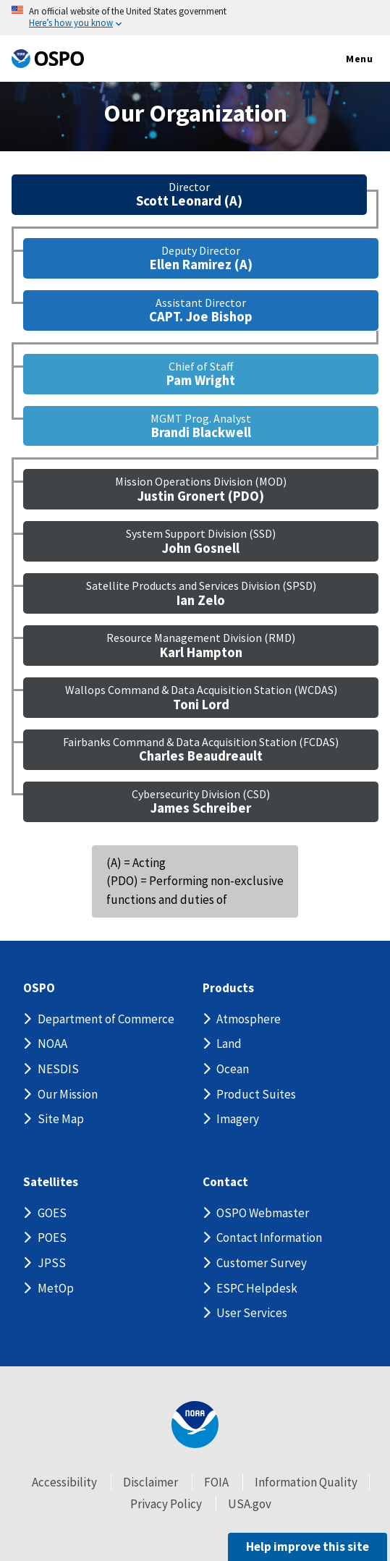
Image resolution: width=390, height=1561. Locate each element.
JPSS (52, 1263)
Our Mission (68, 1094)
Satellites (50, 1182)
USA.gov (249, 1504)
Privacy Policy (166, 1504)
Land (229, 1044)
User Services (251, 1313)
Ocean (232, 1069)
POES (52, 1237)
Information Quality (306, 1482)
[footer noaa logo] (195, 1424)
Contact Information (269, 1237)
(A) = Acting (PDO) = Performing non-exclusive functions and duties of (195, 881)
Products (228, 988)
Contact (225, 1182)
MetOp (56, 1288)
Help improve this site (307, 1546)
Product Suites (256, 1094)
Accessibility (64, 1482)
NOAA (52, 1044)
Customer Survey (261, 1263)
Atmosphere (248, 1019)
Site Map (61, 1119)
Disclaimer (150, 1482)
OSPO (39, 988)
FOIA (216, 1482)
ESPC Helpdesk (256, 1288)
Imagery (237, 1119)
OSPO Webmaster (262, 1213)
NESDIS (58, 1069)
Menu (344, 59)
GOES (52, 1213)
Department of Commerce (106, 1019)
